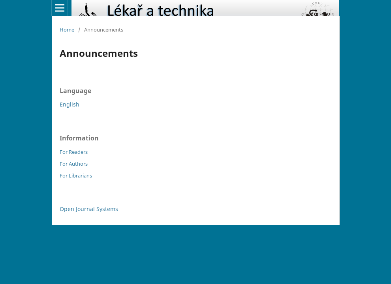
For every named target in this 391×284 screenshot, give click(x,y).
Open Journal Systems (89, 209)
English (69, 104)
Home (67, 29)
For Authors (74, 163)
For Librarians (76, 175)
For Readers (74, 151)
